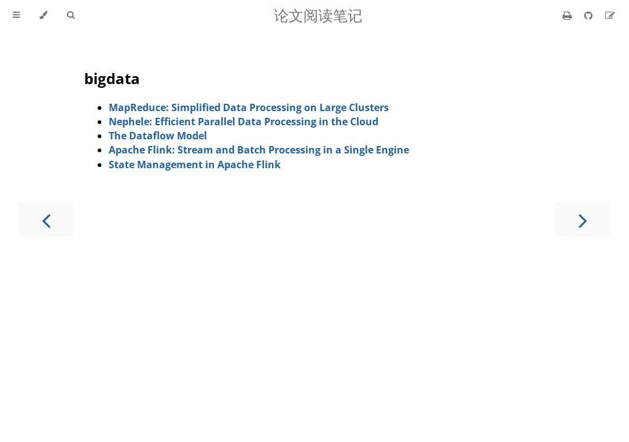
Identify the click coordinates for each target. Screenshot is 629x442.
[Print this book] (568, 15)
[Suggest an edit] (610, 15)
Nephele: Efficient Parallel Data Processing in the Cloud (243, 121)
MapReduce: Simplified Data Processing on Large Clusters (249, 107)
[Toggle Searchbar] (70, 15)
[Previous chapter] (46, 219)
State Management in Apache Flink (195, 164)
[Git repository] (589, 15)
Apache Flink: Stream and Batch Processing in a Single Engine (259, 150)
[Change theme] (43, 15)
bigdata (112, 78)
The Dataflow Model (158, 135)
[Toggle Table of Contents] (16, 15)
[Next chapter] (583, 219)
